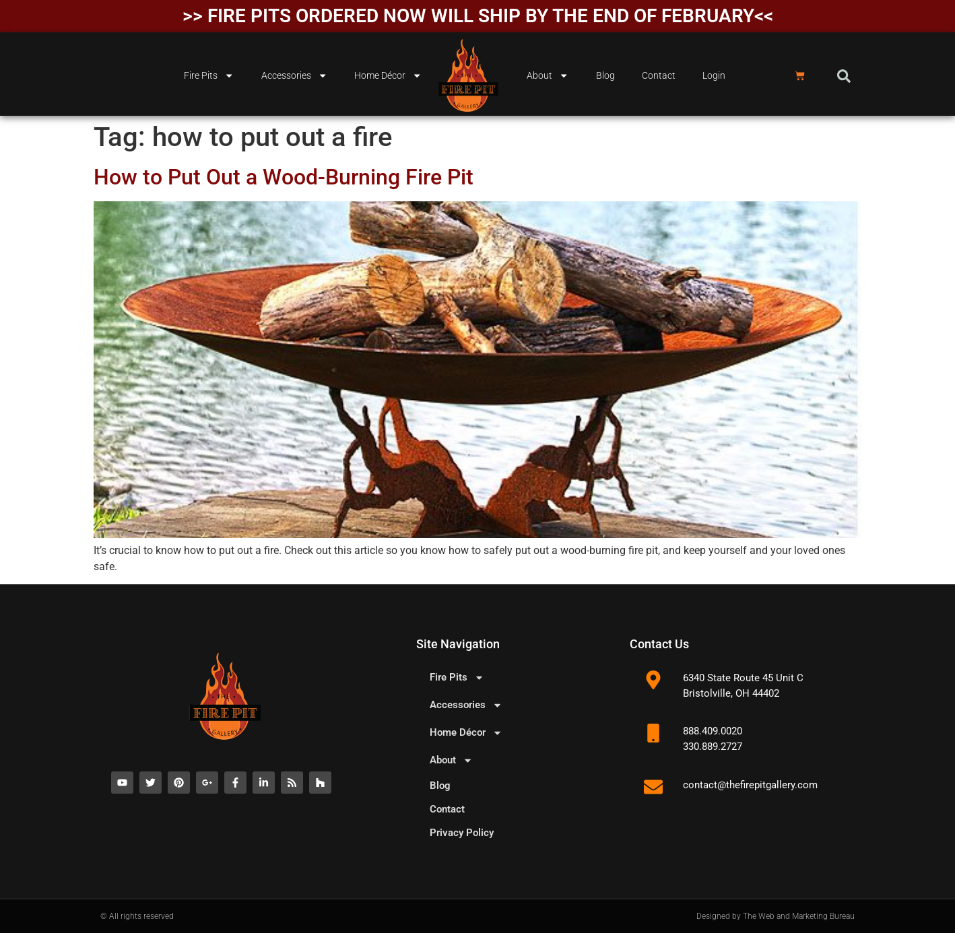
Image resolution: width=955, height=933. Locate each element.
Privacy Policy (462, 833)
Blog (605, 75)
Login (713, 75)
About (547, 75)
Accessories (294, 75)
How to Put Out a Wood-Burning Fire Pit (283, 177)
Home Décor (388, 75)
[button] (843, 76)
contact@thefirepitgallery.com (750, 785)
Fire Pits (209, 75)
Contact (659, 75)
